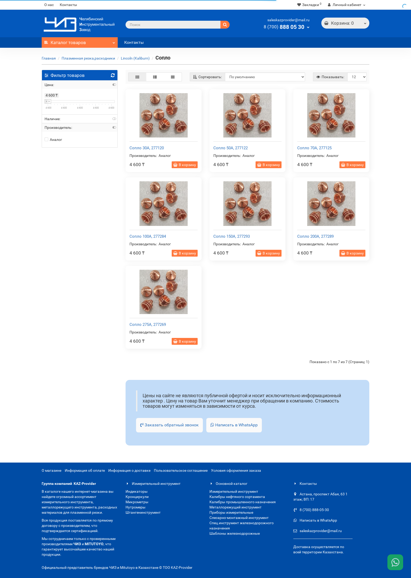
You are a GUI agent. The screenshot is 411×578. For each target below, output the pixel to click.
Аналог (53, 139)
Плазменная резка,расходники (88, 58)
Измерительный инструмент (153, 483)
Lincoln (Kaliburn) (135, 58)
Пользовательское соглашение (181, 470)
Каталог (79, 41)
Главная (49, 58)
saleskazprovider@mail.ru (288, 20)
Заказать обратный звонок (169, 424)
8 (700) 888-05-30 (311, 510)
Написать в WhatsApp (234, 424)
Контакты (68, 5)
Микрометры (137, 502)
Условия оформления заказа (236, 470)
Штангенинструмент (143, 512)
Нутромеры (135, 507)
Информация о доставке (129, 470)
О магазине (51, 470)
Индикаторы (137, 491)
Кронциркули (137, 497)
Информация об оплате (85, 470)
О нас (49, 5)
